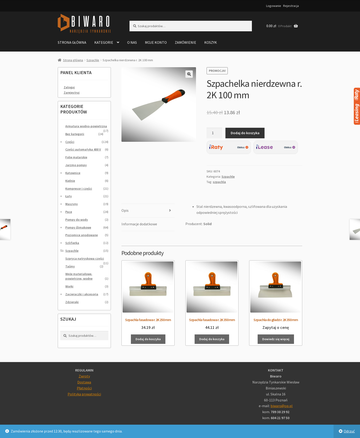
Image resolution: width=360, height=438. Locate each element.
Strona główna (72, 42)
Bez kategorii (74, 134)
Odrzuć (349, 431)
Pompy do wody (76, 220)
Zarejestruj (72, 92)
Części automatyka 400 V (83, 149)
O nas (132, 42)
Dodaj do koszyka (245, 133)
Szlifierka (72, 243)
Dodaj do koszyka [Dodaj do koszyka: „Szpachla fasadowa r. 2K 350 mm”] (212, 339)
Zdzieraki (72, 302)
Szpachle (92, 60)
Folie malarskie (76, 157)
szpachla (219, 182)
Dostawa (84, 382)
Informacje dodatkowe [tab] (139, 224)
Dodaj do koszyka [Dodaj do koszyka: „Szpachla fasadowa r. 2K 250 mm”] (148, 339)
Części (69, 142)
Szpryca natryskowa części (84, 258)
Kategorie (103, 42)
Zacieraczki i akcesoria (81, 294)
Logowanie (273, 6)
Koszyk (210, 42)
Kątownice (72, 173)
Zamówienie (185, 42)
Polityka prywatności (84, 394)
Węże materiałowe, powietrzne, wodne (78, 276)
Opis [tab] (125, 210)
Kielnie (70, 181)
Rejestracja (291, 6)
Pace (68, 212)
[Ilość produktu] (214, 133)
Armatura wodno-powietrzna (86, 126)
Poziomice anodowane (81, 235)
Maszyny (71, 204)
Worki (69, 286)
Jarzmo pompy (76, 165)
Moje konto (156, 42)
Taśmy (70, 266)
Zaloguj (69, 87)
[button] (189, 74)
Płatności (84, 388)
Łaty (68, 196)
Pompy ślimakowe (78, 227)
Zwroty (84, 376)
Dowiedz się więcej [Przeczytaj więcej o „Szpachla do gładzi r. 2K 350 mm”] (275, 339)
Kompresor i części (78, 188)
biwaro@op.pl (282, 405)
